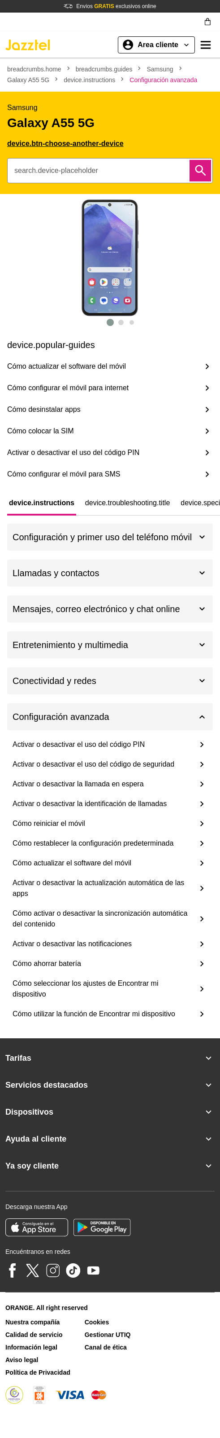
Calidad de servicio (34, 1334)
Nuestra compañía (32, 1322)
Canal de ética (106, 1347)
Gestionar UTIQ (108, 1334)
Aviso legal (21, 1359)
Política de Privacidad (37, 1372)
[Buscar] (200, 170)
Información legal (31, 1347)
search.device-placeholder (56, 170)
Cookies (97, 1322)
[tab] (41, 503)
